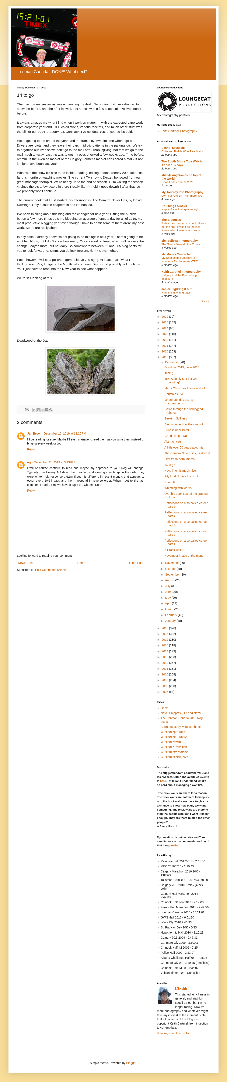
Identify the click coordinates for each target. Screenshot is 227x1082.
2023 (165, 334)
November (172, 563)
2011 (165, 668)
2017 (165, 634)
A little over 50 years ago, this (183, 447)
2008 (165, 686)
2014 (165, 651)
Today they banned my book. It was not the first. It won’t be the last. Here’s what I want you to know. (183, 227)
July (168, 586)
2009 (165, 680)
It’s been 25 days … (173, 164)
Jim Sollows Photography (179, 240)
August (170, 580)
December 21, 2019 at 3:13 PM (54, 462)
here (163, 781)
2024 (165, 328)
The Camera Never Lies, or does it (187, 453)
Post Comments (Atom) (50, 570)
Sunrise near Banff (176, 430)
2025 (165, 322)
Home (81, 563)
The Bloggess (171, 219)
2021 (165, 345)
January (171, 620)
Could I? (169, 482)
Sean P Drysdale (173, 148)
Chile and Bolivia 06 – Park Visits (182, 151)
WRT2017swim (171, 742)
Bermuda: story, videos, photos (181, 726)
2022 (165, 339)
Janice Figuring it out (176, 289)
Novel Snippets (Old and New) (181, 713)
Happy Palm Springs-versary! (179, 209)
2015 (165, 645)
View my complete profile (173, 1033)
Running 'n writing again (176, 292)
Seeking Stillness (175, 418)
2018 (165, 628)
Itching (168, 373)
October (171, 568)
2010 (165, 674)
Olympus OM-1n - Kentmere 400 (181, 195)
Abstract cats (173, 441)
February (171, 615)
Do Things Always (174, 206)
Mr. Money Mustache (176, 254)
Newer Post (25, 563)
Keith (183, 988)
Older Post (136, 563)
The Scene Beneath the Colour (180, 244)
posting (174, 845)
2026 (165, 316)
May (168, 597)
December (172, 362)
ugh (30, 462)
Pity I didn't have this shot (181, 476)
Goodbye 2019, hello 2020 (181, 367)
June (168, 592)
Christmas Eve (174, 394)
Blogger (131, 1063)
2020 (165, 351)
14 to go (169, 465)
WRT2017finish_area (175, 757)
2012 (165, 662)
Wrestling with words (178, 488)
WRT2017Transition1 (175, 747)
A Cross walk (173, 550)
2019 (165, 357)
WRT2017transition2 (174, 752)
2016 (165, 639)
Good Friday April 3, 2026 (177, 182)
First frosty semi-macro (179, 459)
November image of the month (184, 555)
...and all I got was (176, 436)
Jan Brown (34, 433)
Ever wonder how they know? (183, 424)
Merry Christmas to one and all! (185, 388)
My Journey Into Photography (182, 192)
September (172, 574)
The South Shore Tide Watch (181, 161)
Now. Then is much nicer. (181, 470)
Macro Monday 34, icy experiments (178, 401)
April (168, 603)
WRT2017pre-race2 (174, 736)
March (169, 609)
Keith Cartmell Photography (179, 131)
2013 (165, 657)
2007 (165, 691)
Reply (31, 449)
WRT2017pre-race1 (174, 732)
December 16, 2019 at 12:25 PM (65, 433)
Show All (206, 301)
